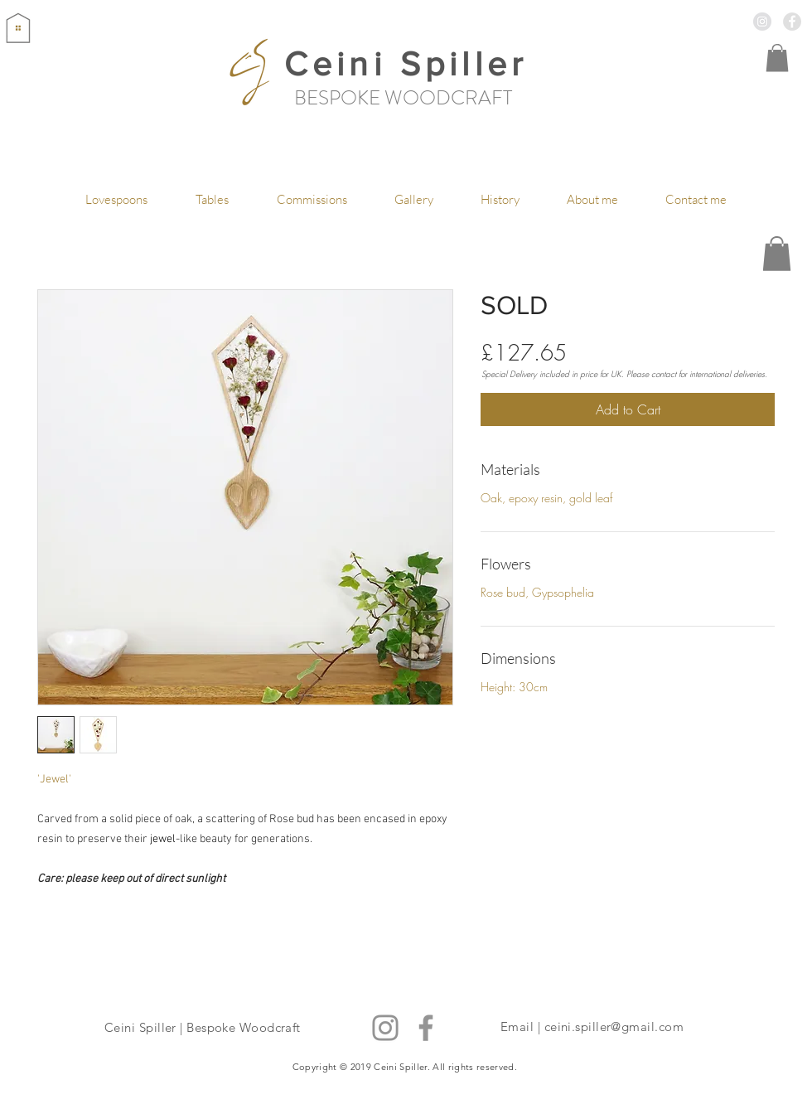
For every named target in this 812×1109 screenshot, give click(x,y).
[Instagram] (385, 1027)
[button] (777, 57)
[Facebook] (425, 1027)
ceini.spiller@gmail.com (614, 1026)
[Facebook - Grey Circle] (792, 21)
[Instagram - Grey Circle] (762, 21)
